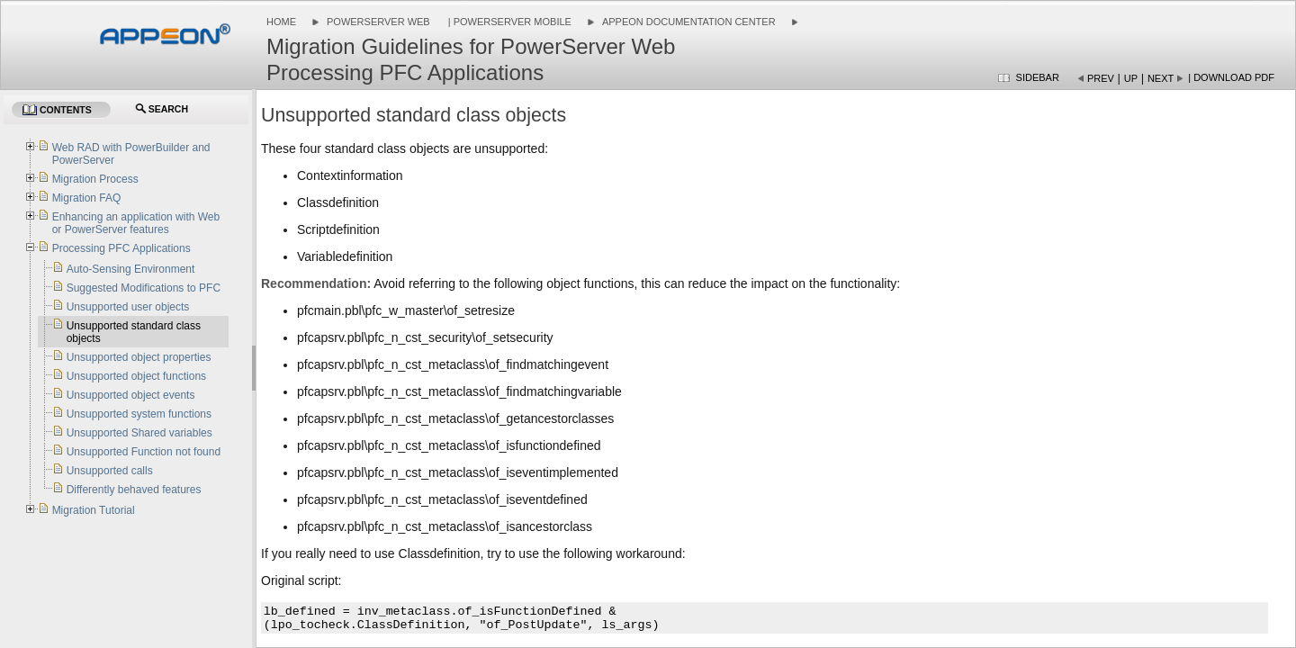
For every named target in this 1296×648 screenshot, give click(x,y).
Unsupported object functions (136, 376)
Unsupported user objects (128, 307)
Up (1131, 78)
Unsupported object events (131, 395)
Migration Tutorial (93, 510)
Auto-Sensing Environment (131, 269)
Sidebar (1037, 77)
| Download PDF (1231, 77)
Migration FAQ (87, 198)
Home (281, 21)
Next (1161, 78)
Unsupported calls (110, 470)
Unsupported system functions (139, 414)
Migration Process (95, 179)
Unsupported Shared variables (139, 433)
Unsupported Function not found (143, 452)
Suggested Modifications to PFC (143, 288)
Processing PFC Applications (121, 248)
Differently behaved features (134, 489)
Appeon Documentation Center (689, 21)
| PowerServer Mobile (509, 21)
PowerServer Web (378, 21)
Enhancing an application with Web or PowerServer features (136, 223)
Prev (1100, 78)
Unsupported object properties (139, 357)
